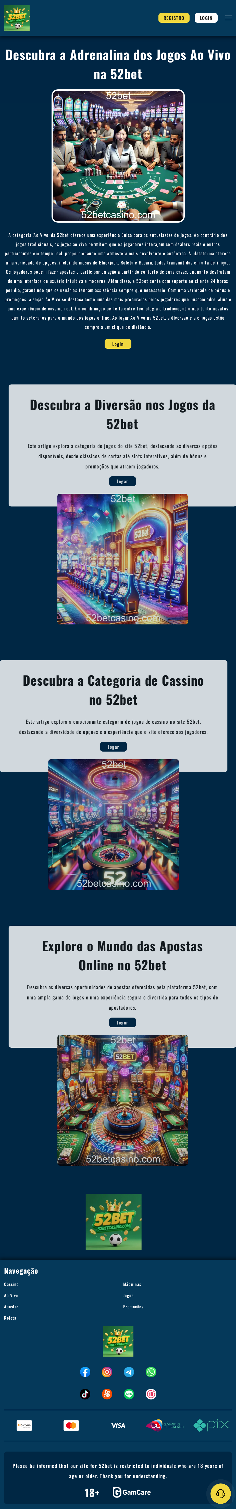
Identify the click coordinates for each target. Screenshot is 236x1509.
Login (206, 18)
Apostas (11, 1306)
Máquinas (132, 1284)
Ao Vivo (11, 1295)
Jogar (128, 481)
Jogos (128, 1295)
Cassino (11, 1284)
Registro (174, 18)
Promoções (133, 1306)
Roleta (10, 1318)
